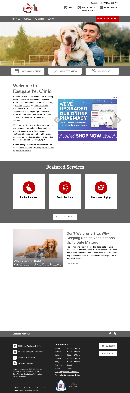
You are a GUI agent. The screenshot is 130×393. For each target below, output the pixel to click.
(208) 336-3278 (25, 147)
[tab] (83, 143)
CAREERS (95, 3)
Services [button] (28, 19)
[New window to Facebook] (110, 334)
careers (108, 346)
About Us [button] (16, 19)
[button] (114, 98)
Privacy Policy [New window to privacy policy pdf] (19, 390)
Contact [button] (52, 19)
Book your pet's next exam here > (67, 372)
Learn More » (72, 263)
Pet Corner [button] (40, 19)
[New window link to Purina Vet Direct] (74, 385)
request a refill (102, 71)
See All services (65, 217)
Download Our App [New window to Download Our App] (109, 3)
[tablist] (87, 143)
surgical (26, 105)
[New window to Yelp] (114, 334)
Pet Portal (108, 353)
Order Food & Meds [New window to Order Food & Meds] (65, 71)
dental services (41, 105)
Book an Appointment (107, 19)
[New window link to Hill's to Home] (61, 385)
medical (18, 105)
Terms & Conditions (31, 390)
